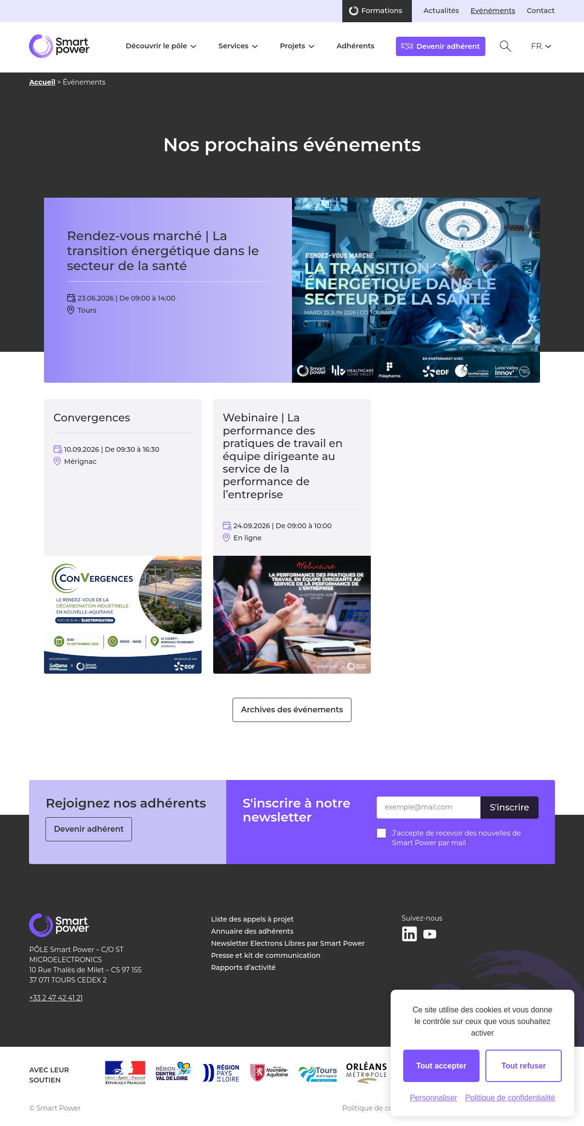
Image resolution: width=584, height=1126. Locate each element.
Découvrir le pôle (156, 46)
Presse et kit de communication (266, 955)
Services (233, 46)
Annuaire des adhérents (252, 931)
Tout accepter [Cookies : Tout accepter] (441, 1066)
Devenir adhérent (89, 829)
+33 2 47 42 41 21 (56, 998)
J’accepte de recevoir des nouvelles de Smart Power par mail (456, 838)
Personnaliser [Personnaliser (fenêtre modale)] (433, 1098)
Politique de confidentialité (388, 1108)
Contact (541, 10)
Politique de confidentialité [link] (510, 1098)
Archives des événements (292, 709)
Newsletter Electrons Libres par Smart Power (288, 943)
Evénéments (492, 10)
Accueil (42, 82)
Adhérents (355, 46)
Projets (292, 46)
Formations (382, 10)
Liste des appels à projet (252, 919)
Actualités (441, 10)
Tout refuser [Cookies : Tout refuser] (523, 1066)
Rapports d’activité (243, 967)
